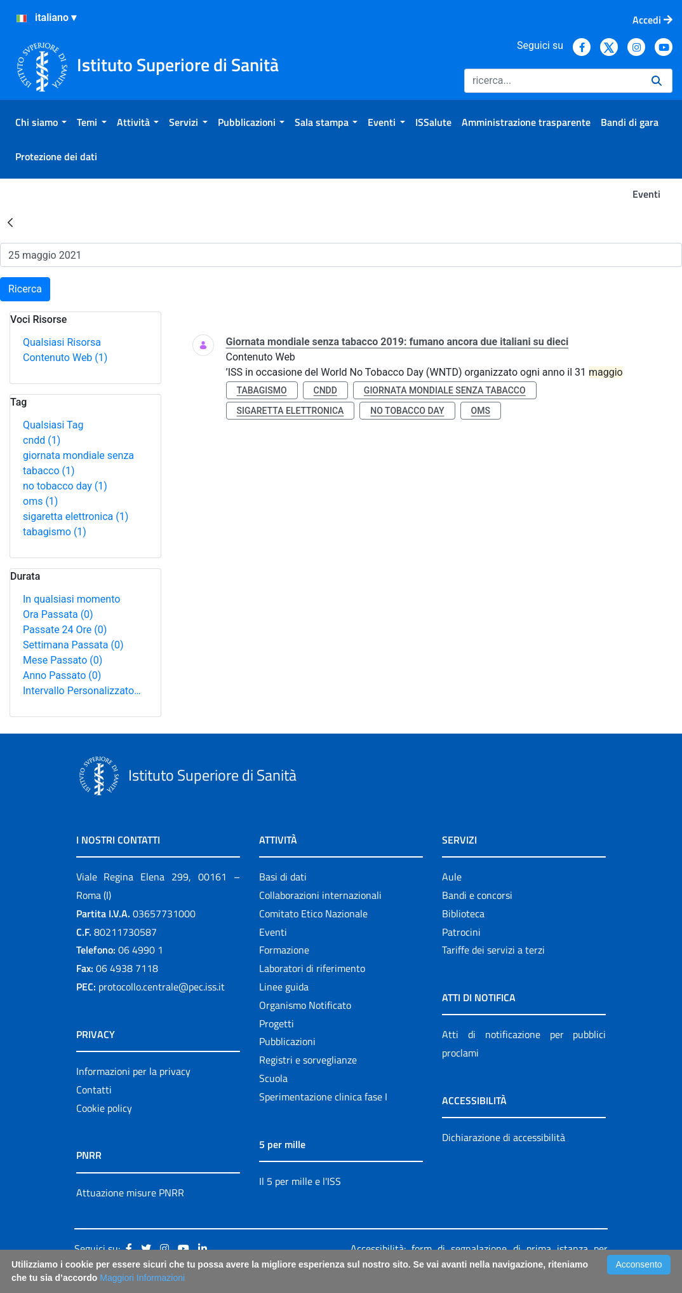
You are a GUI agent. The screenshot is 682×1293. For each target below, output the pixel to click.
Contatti (94, 1089)
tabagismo (54, 532)
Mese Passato (62, 660)
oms (40, 501)
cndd (41, 440)
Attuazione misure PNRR (130, 1192)
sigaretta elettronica (75, 516)
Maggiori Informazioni (142, 1278)
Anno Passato (62, 675)
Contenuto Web (65, 358)
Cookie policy (104, 1108)
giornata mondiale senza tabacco (445, 390)
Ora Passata (58, 614)
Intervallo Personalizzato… (82, 691)
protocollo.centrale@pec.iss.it (161, 986)
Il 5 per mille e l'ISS (300, 1181)
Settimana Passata (73, 645)
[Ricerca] (552, 81)
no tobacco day (65, 486)
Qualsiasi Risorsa (62, 342)
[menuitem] (41, 122)
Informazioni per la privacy (133, 1071)
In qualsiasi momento (71, 599)
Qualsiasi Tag (53, 425)
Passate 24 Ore (65, 630)
